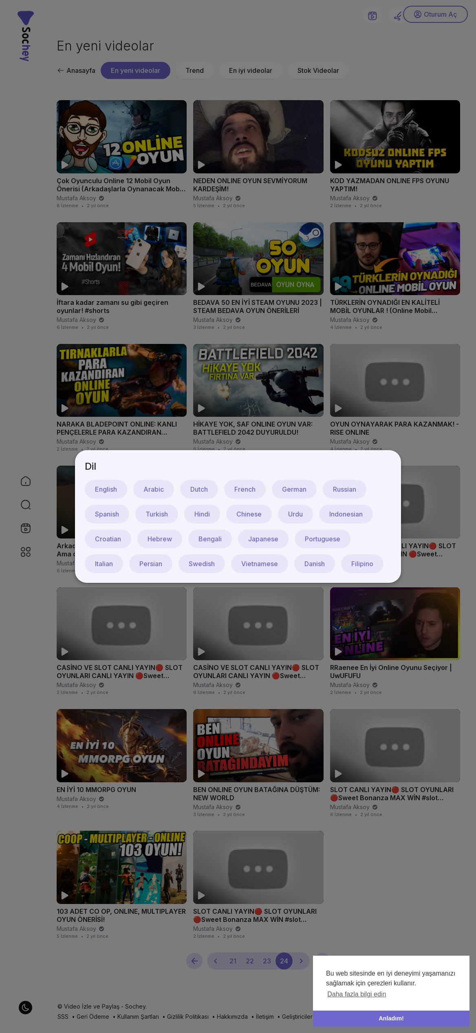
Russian (344, 489)
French (245, 489)
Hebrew (160, 539)
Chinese (249, 514)
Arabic (153, 489)
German (294, 489)
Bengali (210, 539)
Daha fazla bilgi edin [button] (356, 994)
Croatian (108, 539)
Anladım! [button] (391, 1018)
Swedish (202, 564)
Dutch (199, 489)
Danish (314, 564)
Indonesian (346, 514)
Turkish (156, 514)
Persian (150, 564)
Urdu (295, 514)
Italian (104, 564)
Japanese (263, 539)
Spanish (107, 514)
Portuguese (322, 539)
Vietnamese (259, 564)
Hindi (202, 514)
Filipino (362, 564)
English (106, 489)
